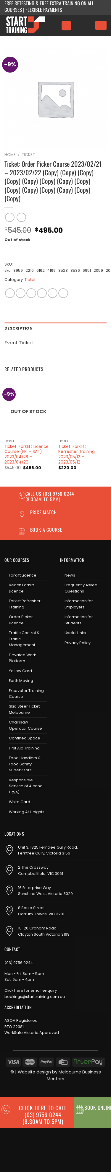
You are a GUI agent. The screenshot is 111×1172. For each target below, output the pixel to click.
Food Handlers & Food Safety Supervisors (25, 763)
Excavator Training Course (26, 693)
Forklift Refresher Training (25, 603)
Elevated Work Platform (22, 657)
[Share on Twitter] (31, 293)
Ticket (28, 155)
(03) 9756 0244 (18, 962)
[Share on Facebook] (20, 293)
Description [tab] (18, 328)
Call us (34, 493)
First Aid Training (24, 748)
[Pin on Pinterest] (52, 293)
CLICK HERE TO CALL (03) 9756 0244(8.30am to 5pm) (43, 1115)
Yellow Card (20, 670)
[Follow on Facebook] (65, 658)
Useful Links (75, 632)
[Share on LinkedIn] (63, 293)
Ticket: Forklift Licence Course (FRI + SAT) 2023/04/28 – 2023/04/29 (26, 454)
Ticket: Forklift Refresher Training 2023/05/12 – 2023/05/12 (76, 454)
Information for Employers (79, 603)
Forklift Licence (22, 575)
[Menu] (66, 26)
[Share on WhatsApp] (10, 293)
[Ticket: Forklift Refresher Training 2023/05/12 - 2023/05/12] (82, 407)
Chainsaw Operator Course (25, 725)
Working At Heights (26, 811)
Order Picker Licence (21, 619)
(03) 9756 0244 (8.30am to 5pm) (50, 496)
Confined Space (24, 738)
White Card (19, 801)
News (70, 575)
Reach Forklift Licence (21, 587)
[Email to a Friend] (42, 293)
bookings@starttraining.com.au (34, 996)
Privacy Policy (78, 642)
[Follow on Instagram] (74, 658)
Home (10, 155)
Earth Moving (21, 680)
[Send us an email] (84, 658)
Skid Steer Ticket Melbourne (24, 709)
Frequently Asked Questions (81, 587)
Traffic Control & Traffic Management (24, 638)
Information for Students (79, 619)
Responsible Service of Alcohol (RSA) (26, 786)
